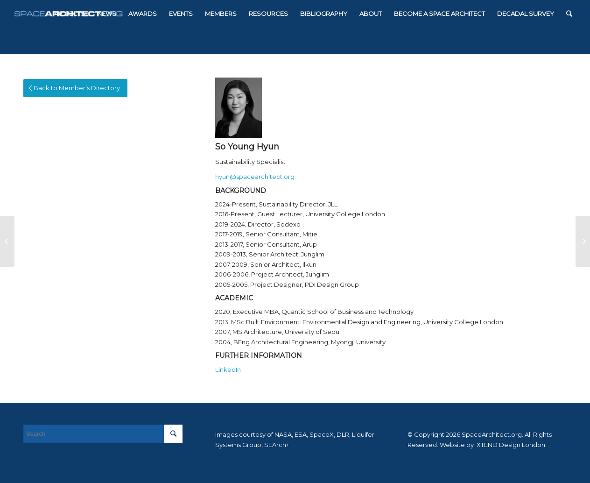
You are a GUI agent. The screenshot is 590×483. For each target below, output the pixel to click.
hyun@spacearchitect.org (255, 176)
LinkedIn (228, 369)
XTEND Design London (510, 444)
